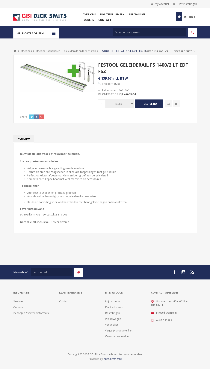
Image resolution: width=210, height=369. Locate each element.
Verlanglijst (111, 324)
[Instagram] (183, 272)
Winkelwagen (113, 319)
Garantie (18, 307)
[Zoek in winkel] (149, 32)
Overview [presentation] (23, 139)
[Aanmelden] (51, 272)
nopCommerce (113, 359)
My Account (162, 4)
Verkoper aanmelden (117, 336)
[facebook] (174, 272)
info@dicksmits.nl (166, 312)
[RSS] (192, 272)
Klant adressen (114, 307)
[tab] (23, 139)
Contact (64, 301)
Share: (24, 116)
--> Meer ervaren (59, 222)
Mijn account (113, 301)
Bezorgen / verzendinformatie (31, 313)
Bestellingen (112, 313)
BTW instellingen (187, 4)
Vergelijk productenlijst (118, 330)
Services (18, 301)
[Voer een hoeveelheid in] (102, 103)
